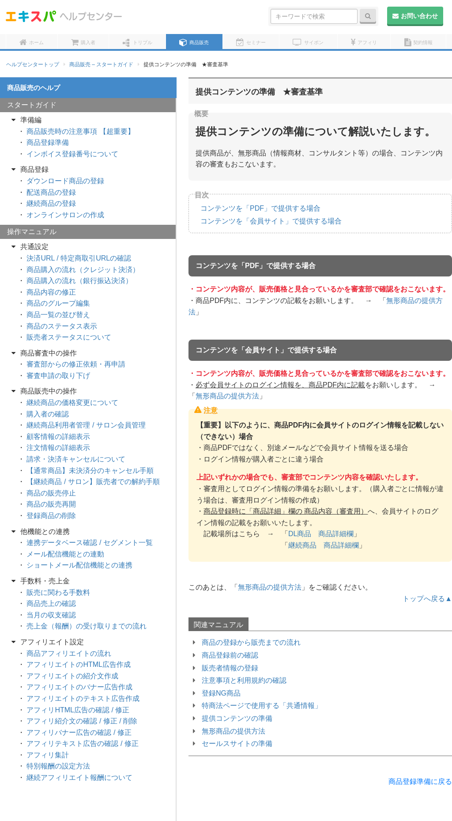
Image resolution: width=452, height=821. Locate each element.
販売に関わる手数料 (58, 592)
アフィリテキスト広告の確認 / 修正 (82, 743)
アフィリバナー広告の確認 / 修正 (78, 732)
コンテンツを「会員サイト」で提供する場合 (271, 221)
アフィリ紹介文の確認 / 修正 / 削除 (81, 721)
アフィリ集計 (47, 755)
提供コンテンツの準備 (237, 718)
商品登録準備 (47, 142)
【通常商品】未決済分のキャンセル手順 (90, 470)
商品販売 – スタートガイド (101, 64)
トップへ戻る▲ (427, 598)
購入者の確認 (47, 414)
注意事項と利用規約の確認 (244, 680)
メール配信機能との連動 (65, 554)
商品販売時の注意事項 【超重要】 (80, 131)
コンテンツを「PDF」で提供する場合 (260, 208)
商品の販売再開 (51, 504)
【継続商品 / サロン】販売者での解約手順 (92, 481)
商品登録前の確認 (230, 655)
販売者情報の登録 (230, 668)
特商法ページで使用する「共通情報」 (262, 705)
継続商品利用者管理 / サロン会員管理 (85, 425)
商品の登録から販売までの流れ (251, 642)
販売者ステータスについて (68, 337)
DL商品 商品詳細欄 (321, 533)
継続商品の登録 (51, 203)
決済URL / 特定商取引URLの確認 (78, 258)
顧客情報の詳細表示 (58, 436)
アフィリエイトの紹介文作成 (72, 676)
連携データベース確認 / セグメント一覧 (89, 542)
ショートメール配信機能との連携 (79, 565)
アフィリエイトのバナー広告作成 (79, 687)
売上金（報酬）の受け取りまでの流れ (86, 626)
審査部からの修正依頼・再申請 (75, 364)
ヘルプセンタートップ (32, 64)
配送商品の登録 (51, 192)
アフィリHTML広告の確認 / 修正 (77, 710)
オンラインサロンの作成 (65, 215)
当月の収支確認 (51, 615)
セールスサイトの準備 (237, 743)
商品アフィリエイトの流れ (68, 653)
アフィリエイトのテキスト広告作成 (82, 698)
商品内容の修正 (51, 292)
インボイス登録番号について (72, 154)
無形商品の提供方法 (227, 396)
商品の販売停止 (51, 493)
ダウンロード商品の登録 (65, 181)
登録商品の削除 (51, 515)
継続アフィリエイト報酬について (79, 777)
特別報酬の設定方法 (58, 766)
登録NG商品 (221, 693)
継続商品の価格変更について (72, 402)
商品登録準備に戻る (420, 781)
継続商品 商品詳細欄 (323, 545)
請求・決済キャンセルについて (75, 459)
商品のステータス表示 (61, 326)
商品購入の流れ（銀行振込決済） (79, 280)
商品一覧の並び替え (58, 314)
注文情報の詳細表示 (58, 447)
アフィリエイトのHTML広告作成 (78, 664)
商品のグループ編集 (58, 303)
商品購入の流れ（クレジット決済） (82, 269)
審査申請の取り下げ (58, 375)
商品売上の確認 (51, 603)
